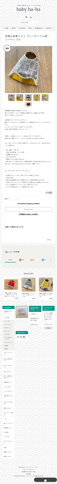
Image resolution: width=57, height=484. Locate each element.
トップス (7, 320)
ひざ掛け (6, 432)
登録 (48, 327)
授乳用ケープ (7, 427)
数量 (6, 198)
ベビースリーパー (8, 353)
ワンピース (8, 324)
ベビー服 (6, 317)
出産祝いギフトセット (8, 311)
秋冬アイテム (7, 456)
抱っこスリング (8, 423)
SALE (5, 447)
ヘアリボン (7, 436)
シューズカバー (8, 390)
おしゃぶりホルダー (8, 402)
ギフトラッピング (8, 441)
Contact (49, 27)
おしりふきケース (8, 365)
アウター (7, 333)
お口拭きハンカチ (8, 396)
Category (22, 27)
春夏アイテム (7, 451)
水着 (6, 345)
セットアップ (9, 342)
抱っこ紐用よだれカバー (8, 376)
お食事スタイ (7, 382)
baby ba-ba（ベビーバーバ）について (28, 466)
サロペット (8, 327)
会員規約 (28, 472)
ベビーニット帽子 (8, 413)
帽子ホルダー (7, 407)
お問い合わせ (34, 324)
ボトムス (7, 330)
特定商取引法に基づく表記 (34, 319)
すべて (10, 259)
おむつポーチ (7, 371)
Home (7, 27)
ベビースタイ (7, 386)
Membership (39, 27)
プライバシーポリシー (28, 468)
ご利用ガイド (34, 313)
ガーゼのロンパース (9, 337)
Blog (30, 27)
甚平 (6, 348)
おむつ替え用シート (8, 359)
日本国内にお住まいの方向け (28, 214)
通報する (49, 239)
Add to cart (28, 209)
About (14, 27)
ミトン (5, 418)
